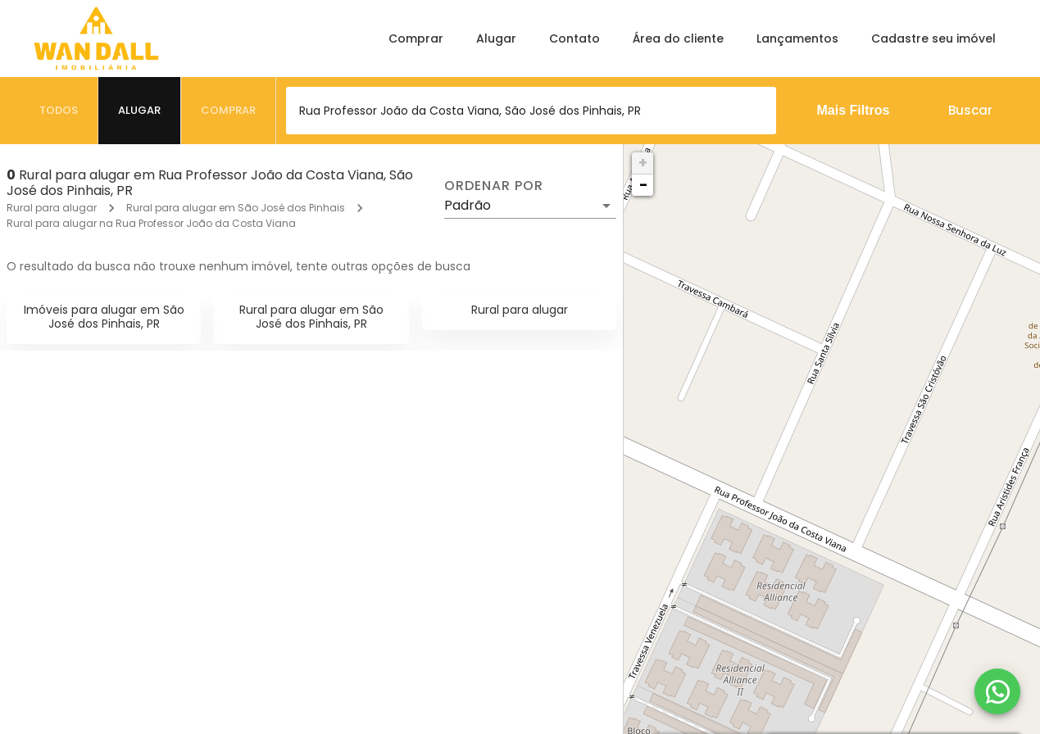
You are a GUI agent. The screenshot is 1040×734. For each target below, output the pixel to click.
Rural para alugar (52, 208)
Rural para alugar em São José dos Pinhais (235, 208)
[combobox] (531, 110)
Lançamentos (797, 38)
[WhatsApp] (997, 691)
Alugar (496, 38)
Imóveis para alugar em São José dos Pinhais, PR (104, 316)
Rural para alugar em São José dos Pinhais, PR (311, 316)
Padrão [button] (467, 205)
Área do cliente (678, 38)
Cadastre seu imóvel (933, 38)
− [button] (643, 184)
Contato (574, 38)
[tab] (59, 110)
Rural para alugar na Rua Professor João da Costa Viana (151, 223)
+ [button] (642, 162)
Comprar (415, 38)
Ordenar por (493, 186)
